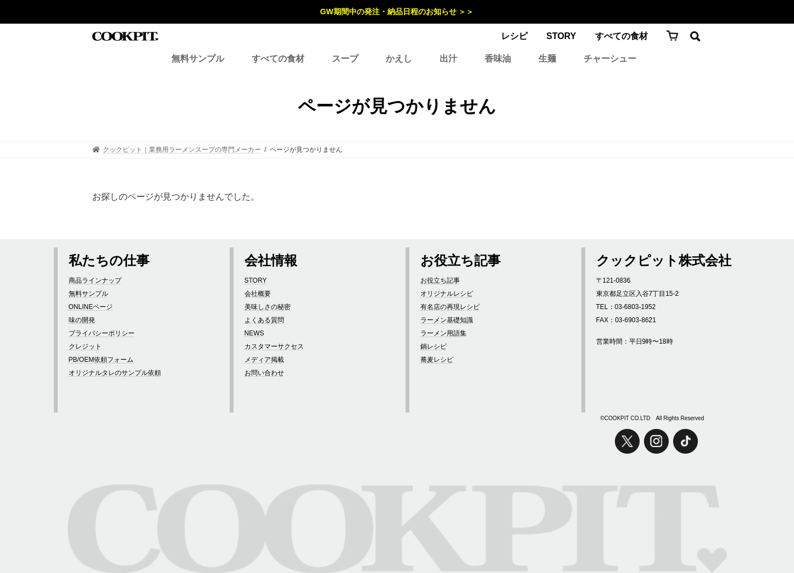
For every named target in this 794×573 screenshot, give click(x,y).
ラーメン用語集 (443, 333)
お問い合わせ (264, 373)
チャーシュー (610, 58)
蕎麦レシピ (436, 359)
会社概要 (258, 293)
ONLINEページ (91, 307)
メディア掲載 (264, 359)
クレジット (85, 346)
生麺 (547, 58)
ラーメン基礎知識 (446, 320)
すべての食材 (621, 36)
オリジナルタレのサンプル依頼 (115, 373)
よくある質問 (264, 320)
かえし (399, 58)
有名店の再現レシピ (450, 307)
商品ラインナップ (95, 280)
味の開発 (82, 320)
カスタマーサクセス (274, 346)
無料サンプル (197, 58)
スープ (345, 58)
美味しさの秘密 (268, 307)
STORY (561, 36)
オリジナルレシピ (446, 293)
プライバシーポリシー (102, 333)
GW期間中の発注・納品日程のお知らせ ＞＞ (397, 11)
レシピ (514, 36)
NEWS (254, 333)
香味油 (498, 58)
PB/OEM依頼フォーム (101, 359)
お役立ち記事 (440, 280)
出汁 (448, 58)
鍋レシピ (433, 346)
